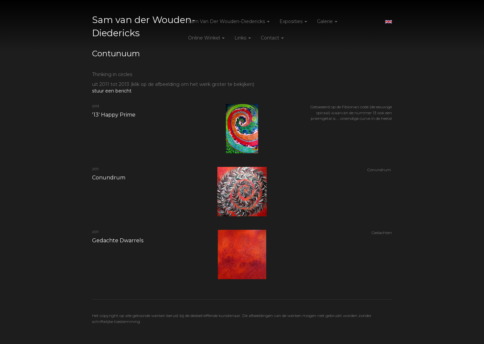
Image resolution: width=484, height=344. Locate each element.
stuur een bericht (112, 91)
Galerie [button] (327, 21)
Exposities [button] (293, 21)
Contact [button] (272, 38)
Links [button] (242, 38)
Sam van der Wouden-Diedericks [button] (229, 21)
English (388, 22)
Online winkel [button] (206, 38)
